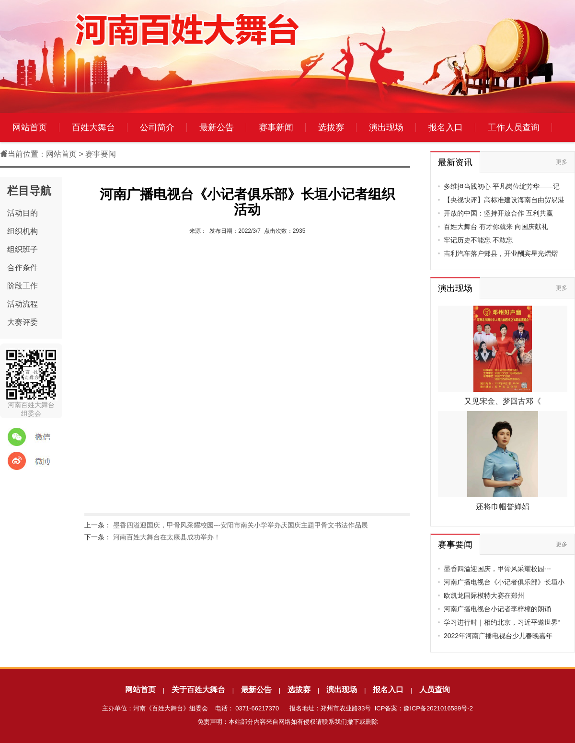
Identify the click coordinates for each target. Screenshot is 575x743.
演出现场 (386, 127)
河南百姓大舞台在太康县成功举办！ (166, 537)
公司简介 (157, 127)
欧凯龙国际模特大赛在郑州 (484, 595)
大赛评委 (22, 322)
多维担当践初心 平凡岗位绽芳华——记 (502, 186)
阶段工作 (22, 286)
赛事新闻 (276, 127)
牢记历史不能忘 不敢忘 (478, 240)
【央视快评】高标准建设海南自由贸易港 (504, 200)
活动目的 (22, 213)
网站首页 (29, 127)
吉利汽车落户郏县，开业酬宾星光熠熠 (501, 253)
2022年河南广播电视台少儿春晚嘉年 (498, 636)
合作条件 (22, 267)
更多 (561, 162)
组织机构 (22, 231)
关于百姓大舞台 (198, 690)
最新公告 (216, 127)
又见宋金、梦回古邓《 (502, 401)
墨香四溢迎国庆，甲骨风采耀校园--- (497, 568)
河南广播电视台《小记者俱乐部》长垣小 (504, 582)
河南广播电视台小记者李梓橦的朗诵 (497, 609)
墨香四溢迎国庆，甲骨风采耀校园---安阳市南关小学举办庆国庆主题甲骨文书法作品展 (240, 525)
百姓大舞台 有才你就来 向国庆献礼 (496, 226)
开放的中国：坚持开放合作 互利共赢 (498, 213)
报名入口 (445, 127)
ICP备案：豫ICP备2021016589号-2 (424, 708)
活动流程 (22, 304)
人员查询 (434, 690)
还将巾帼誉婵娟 (502, 507)
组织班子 (22, 249)
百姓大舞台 (93, 127)
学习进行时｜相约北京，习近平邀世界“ (502, 622)
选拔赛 (331, 127)
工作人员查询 (514, 127)
